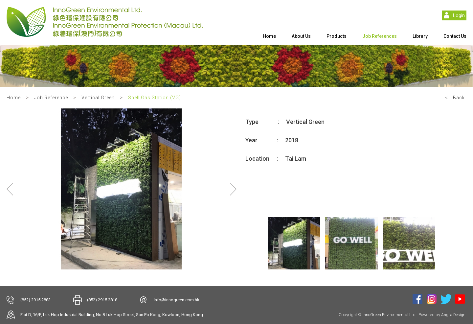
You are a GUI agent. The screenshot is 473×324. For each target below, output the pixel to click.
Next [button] (233, 189)
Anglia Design (453, 314)
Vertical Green (98, 97)
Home (269, 36)
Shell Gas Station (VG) (154, 97)
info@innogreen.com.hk (176, 299)
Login (459, 15)
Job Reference (51, 97)
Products (337, 36)
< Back (455, 97)
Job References (379, 36)
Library (420, 36)
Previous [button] (10, 189)
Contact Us (454, 36)
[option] (121, 188)
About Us (301, 36)
